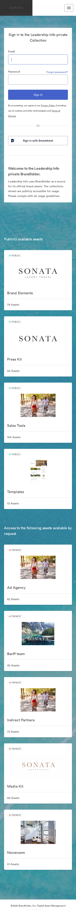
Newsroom (16, 852)
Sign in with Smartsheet (31, 141)
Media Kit (15, 786)
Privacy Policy (48, 105)
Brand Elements (20, 293)
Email (11, 51)
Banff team (16, 653)
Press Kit (14, 359)
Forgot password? (57, 72)
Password (14, 71)
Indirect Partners (21, 720)
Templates (15, 491)
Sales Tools (16, 425)
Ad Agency (16, 587)
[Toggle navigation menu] (68, 8)
